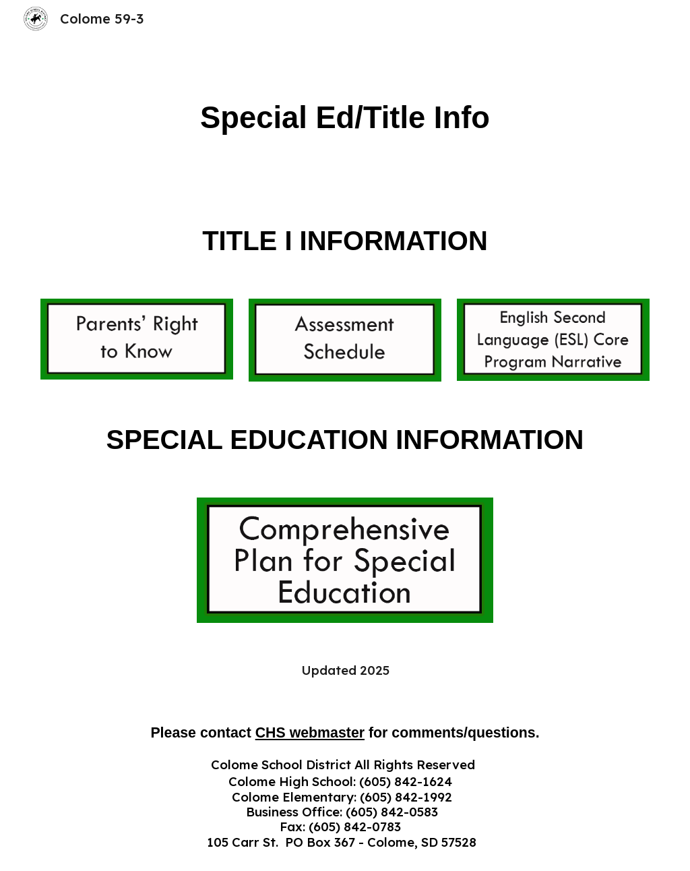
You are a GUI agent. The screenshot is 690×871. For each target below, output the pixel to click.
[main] (344, 118)
